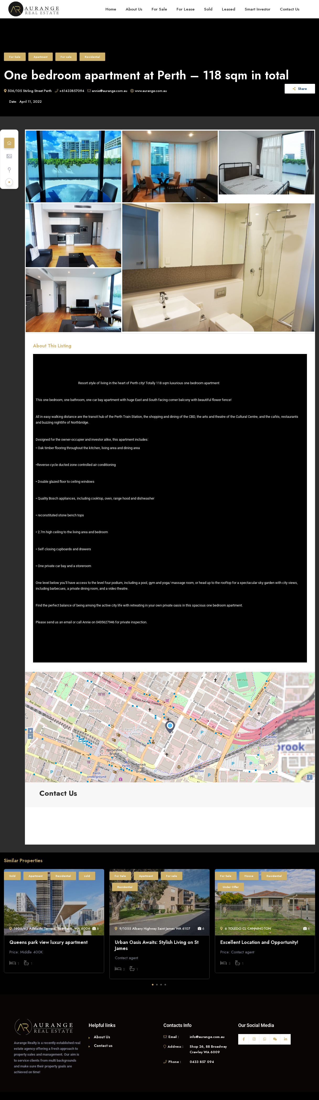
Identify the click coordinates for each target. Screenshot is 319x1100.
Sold (208, 9)
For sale (66, 57)
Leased (228, 9)
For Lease (186, 9)
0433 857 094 (202, 1061)
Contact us (103, 1045)
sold (87, 876)
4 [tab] (165, 984)
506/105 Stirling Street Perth (28, 90)
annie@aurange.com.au (107, 90)
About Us (134, 9)
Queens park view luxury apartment (48, 942)
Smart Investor (257, 9)
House (248, 876)
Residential (92, 57)
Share (300, 88)
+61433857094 (69, 90)
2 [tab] (157, 984)
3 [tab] (161, 984)
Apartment (40, 57)
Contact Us (289, 9)
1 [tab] (152, 984)
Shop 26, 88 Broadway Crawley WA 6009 (208, 1049)
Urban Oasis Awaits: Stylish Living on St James (157, 945)
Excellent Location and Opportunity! (259, 942)
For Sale (159, 9)
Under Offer (231, 887)
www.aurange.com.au (148, 90)
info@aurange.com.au (207, 1036)
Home (110, 9)
